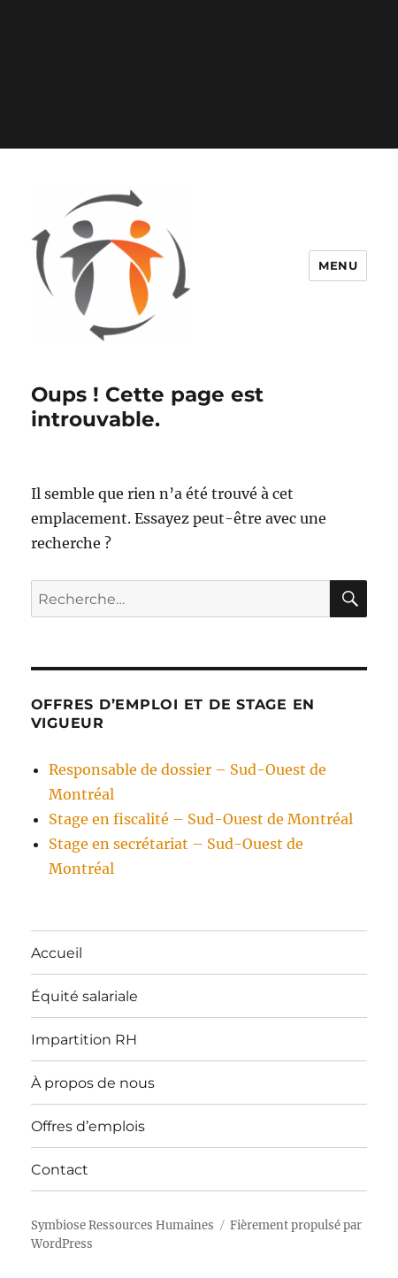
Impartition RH (84, 1039)
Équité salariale (84, 996)
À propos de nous (93, 1083)
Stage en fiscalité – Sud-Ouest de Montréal (201, 819)
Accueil (56, 953)
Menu (337, 265)
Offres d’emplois (88, 1126)
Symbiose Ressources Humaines (122, 1225)
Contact (59, 1169)
